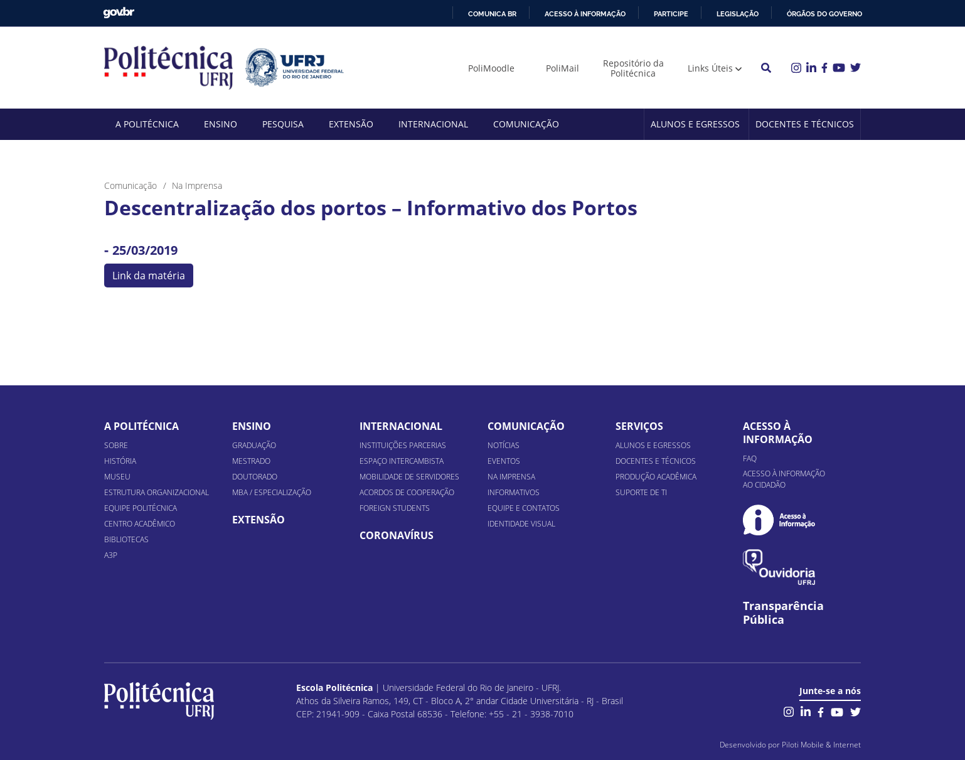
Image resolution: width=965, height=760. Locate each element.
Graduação (254, 445)
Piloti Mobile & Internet (821, 744)
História (120, 461)
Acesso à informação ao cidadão (784, 479)
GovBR (118, 13)
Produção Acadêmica (656, 476)
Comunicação (526, 124)
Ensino (220, 124)
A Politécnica (147, 124)
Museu (117, 476)
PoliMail (562, 68)
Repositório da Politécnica (633, 68)
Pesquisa (283, 124)
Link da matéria (148, 275)
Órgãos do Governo (824, 13)
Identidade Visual (521, 523)
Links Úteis (710, 68)
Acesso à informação (585, 13)
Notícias (504, 445)
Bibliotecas (126, 539)
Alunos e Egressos (695, 124)
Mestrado (251, 461)
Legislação (738, 13)
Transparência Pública (783, 613)
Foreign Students (395, 508)
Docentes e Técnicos (804, 124)
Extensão (351, 124)
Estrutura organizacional (156, 492)
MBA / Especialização (271, 492)
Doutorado (254, 476)
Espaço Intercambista (402, 461)
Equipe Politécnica (140, 508)
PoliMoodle (491, 68)
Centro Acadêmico (139, 523)
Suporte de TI (641, 492)
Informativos (514, 492)
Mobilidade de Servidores (409, 476)
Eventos (504, 461)
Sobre (116, 445)
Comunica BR (492, 13)
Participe (671, 13)
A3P (110, 555)
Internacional (433, 124)
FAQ (750, 458)
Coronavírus (397, 535)
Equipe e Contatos (524, 508)
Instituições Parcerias (403, 445)
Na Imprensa (511, 476)
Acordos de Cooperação (407, 492)
